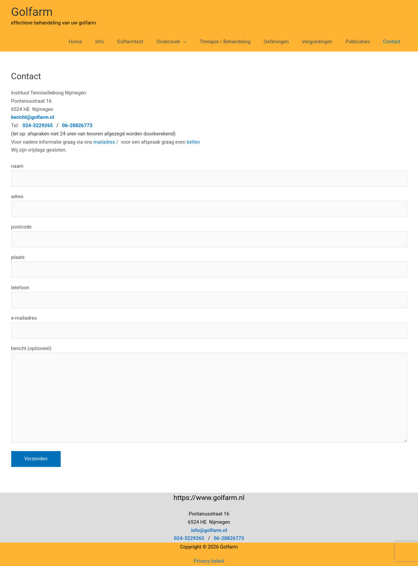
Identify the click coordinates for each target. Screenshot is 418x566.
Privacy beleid (209, 561)
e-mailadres (209, 326)
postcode (209, 235)
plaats (209, 266)
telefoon (209, 296)
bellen (194, 142)
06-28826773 (77, 125)
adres (209, 205)
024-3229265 (189, 538)
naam (209, 175)
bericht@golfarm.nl (32, 117)
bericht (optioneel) (209, 395)
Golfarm (32, 12)
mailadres (104, 142)
